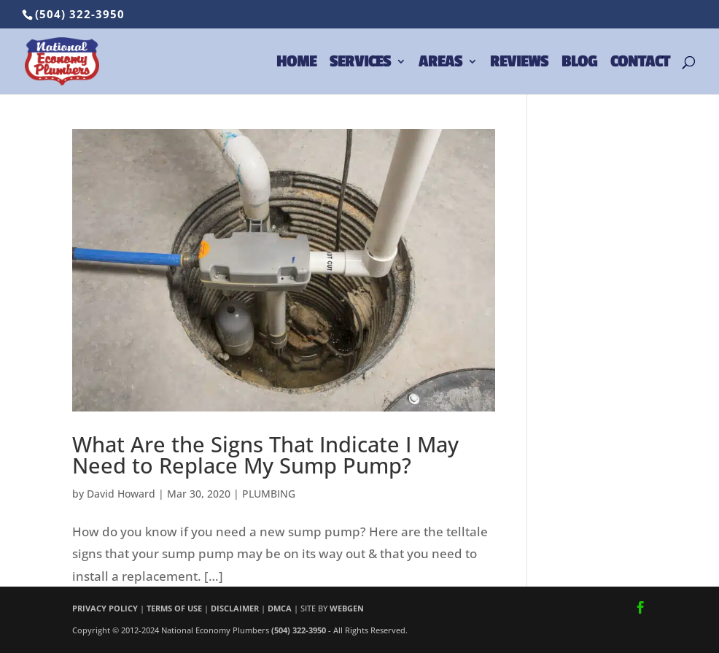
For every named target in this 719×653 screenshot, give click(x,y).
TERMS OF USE (174, 608)
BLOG (579, 63)
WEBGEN (347, 608)
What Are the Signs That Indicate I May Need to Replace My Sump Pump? (265, 454)
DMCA (280, 608)
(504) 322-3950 (80, 14)
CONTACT (639, 63)
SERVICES (360, 63)
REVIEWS (519, 63)
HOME (296, 63)
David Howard (121, 494)
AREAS (440, 63)
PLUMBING (268, 494)
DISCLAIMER (235, 608)
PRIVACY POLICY (105, 608)
